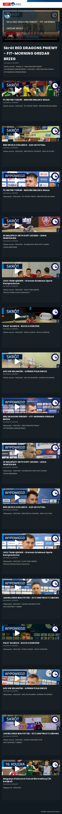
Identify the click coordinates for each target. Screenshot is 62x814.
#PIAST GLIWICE (29, 332)
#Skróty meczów (9, 66)
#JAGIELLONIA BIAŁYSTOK (31, 604)
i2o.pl (57, 812)
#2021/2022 (31, 69)
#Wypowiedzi (7, 196)
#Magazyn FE (7, 787)
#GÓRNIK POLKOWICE (46, 377)
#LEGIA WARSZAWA (10, 247)
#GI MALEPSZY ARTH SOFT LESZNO (36, 244)
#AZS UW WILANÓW (31, 377)
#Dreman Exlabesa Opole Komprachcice (16, 292)
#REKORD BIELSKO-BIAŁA (48, 106)
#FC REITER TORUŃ (31, 106)
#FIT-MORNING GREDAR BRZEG (15, 69)
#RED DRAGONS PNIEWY (33, 66)
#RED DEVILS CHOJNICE (32, 151)
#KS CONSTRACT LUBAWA (12, 606)
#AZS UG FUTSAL (48, 151)
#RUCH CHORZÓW (42, 332)
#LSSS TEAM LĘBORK (31, 290)
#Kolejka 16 (19, 66)
